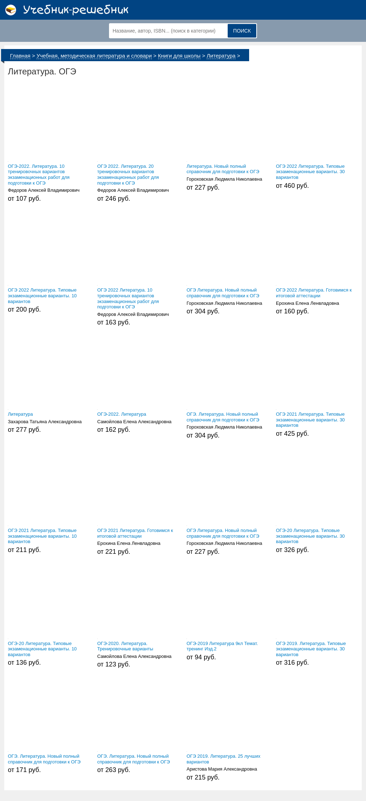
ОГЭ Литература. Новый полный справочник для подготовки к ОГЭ (223, 292)
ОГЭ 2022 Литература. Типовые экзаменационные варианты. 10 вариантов (42, 295)
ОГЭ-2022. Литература (121, 414)
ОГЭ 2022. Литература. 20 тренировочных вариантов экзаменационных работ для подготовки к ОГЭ (128, 174)
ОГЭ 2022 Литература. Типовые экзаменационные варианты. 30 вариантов (310, 171)
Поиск (242, 31)
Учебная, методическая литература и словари (94, 56)
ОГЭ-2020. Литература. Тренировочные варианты (125, 646)
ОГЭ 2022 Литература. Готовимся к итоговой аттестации (314, 292)
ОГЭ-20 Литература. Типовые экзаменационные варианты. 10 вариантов (42, 649)
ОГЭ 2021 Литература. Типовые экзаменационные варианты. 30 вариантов (310, 419)
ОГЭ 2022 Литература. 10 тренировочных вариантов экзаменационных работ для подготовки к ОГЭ (128, 298)
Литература (221, 56)
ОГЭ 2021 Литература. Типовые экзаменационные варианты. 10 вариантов (42, 536)
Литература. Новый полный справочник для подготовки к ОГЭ (223, 169)
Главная (20, 56)
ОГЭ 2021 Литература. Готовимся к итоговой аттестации (135, 533)
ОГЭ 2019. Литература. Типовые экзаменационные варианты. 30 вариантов (311, 649)
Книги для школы (179, 56)
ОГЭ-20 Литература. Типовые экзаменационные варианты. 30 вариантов (310, 536)
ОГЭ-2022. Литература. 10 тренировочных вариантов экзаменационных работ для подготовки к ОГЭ (39, 174)
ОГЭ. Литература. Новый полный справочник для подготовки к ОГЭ (223, 417)
